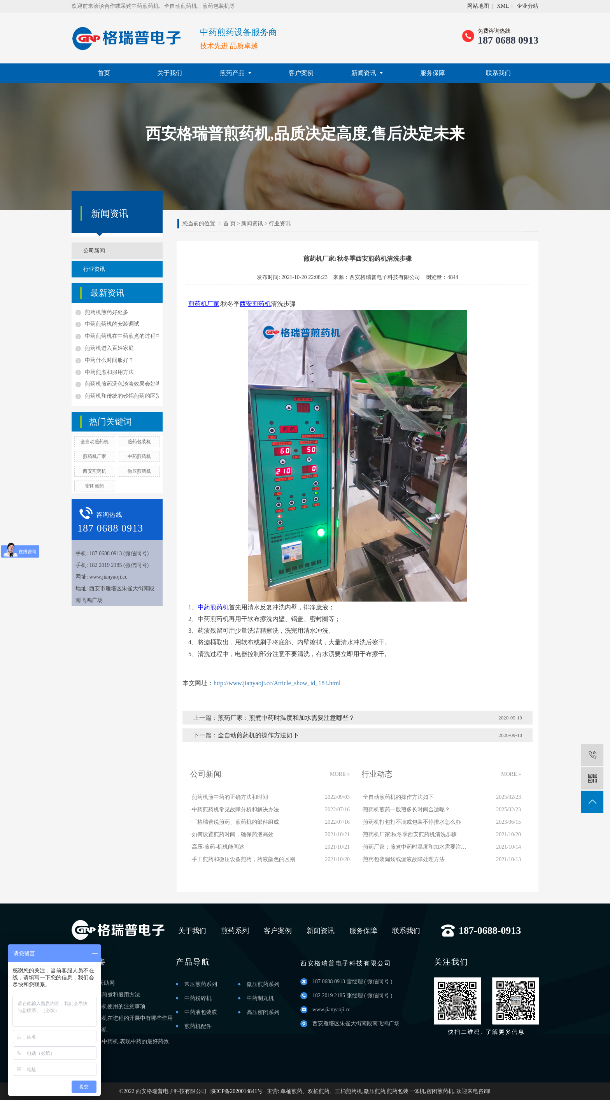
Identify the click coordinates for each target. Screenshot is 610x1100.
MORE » (340, 774)
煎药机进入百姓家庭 (109, 348)
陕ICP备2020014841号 (236, 1091)
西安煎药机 (94, 471)
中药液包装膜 (200, 1012)
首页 (104, 73)
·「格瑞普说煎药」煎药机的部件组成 (234, 822)
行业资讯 (94, 269)
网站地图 (478, 6)
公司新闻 (94, 251)
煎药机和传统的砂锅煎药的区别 (122, 396)
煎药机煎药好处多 (106, 312)
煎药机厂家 (94, 456)
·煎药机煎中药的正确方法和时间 (229, 797)
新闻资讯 (367, 73)
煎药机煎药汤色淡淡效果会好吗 (122, 384)
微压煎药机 (139, 471)
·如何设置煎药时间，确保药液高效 (231, 834)
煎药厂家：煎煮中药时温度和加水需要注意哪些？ (286, 717)
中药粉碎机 (198, 998)
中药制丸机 (260, 998)
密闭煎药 (94, 486)
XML (503, 6)
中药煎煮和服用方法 (109, 372)
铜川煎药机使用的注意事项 (112, 1006)
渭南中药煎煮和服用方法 (110, 995)
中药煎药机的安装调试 (112, 324)
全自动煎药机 (95, 441)
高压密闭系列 (263, 1012)
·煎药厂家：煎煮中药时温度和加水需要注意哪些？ (413, 847)
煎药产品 (235, 73)
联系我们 (498, 73)
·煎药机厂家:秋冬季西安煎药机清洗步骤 (409, 834)
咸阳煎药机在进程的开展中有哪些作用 (126, 1018)
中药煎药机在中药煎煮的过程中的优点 (122, 336)
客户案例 (301, 73)
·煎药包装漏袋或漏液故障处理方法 (403, 859)
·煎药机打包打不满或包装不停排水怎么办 (411, 822)
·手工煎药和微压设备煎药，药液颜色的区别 (242, 859)
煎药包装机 (139, 441)
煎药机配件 (198, 1026)
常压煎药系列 (200, 984)
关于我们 (169, 73)
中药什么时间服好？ (109, 360)
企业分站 (527, 6)
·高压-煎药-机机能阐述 (217, 847)
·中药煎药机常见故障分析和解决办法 (234, 809)
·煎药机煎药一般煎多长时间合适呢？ (405, 809)
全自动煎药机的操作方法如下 (258, 735)
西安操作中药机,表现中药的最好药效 (124, 1041)
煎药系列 (235, 931)
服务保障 (432, 73)
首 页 (229, 223)
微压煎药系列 (263, 984)
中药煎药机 (139, 456)
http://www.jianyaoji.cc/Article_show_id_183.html (277, 683)
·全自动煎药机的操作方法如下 (397, 797)
